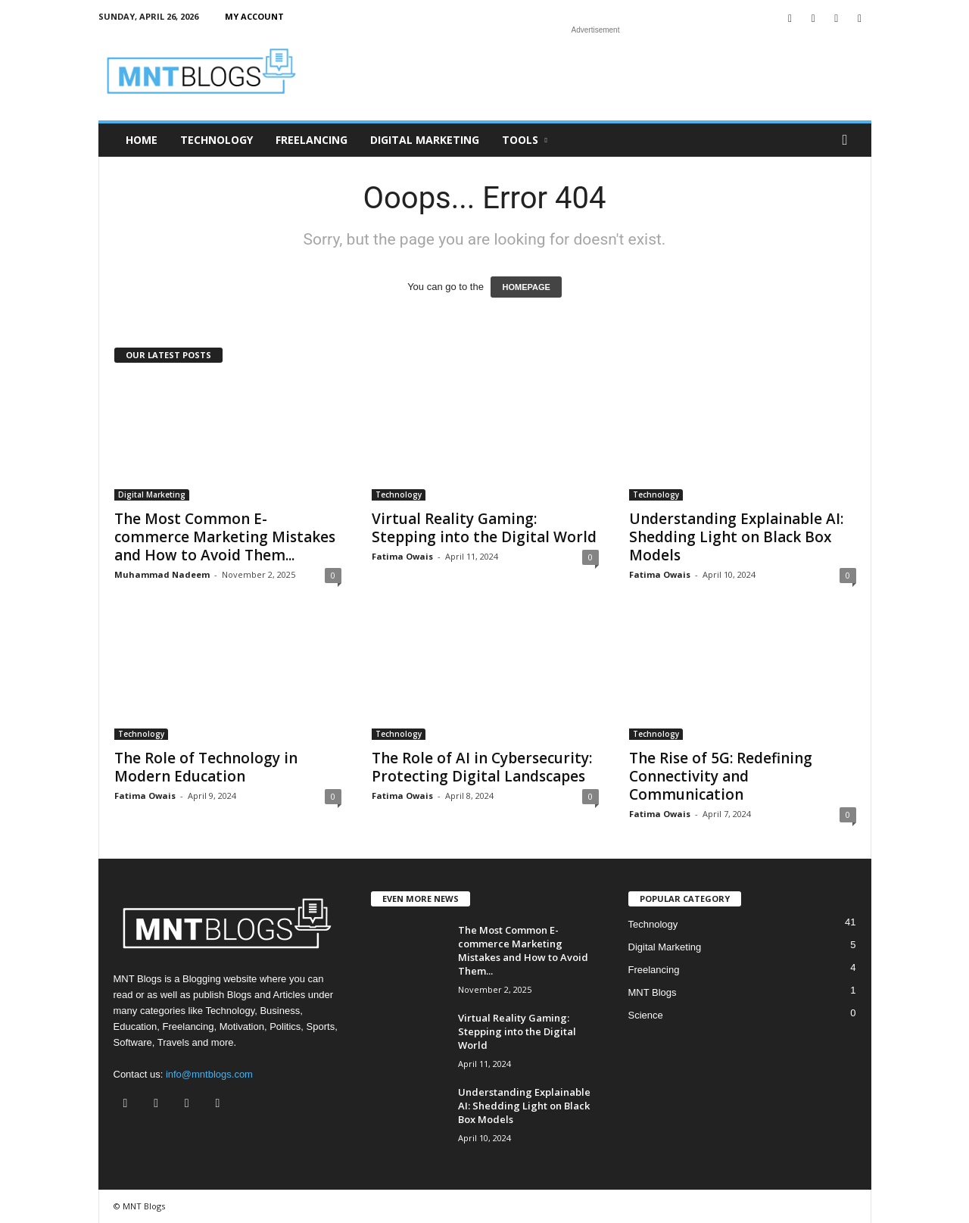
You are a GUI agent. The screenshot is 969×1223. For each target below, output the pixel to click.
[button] (848, 140)
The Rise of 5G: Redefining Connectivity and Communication (720, 776)
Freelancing (311, 140)
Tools (524, 140)
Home (141, 140)
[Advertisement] (595, 71)
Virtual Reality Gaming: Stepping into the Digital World (484, 528)
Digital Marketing (424, 140)
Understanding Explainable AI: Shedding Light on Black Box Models (736, 537)
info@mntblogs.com (209, 1074)
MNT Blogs (652, 992)
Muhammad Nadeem (162, 574)
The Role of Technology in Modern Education (206, 767)
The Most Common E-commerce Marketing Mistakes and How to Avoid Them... (224, 537)
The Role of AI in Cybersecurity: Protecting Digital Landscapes (482, 767)
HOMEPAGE (526, 287)
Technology (216, 140)
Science (645, 1015)
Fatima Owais (402, 556)
